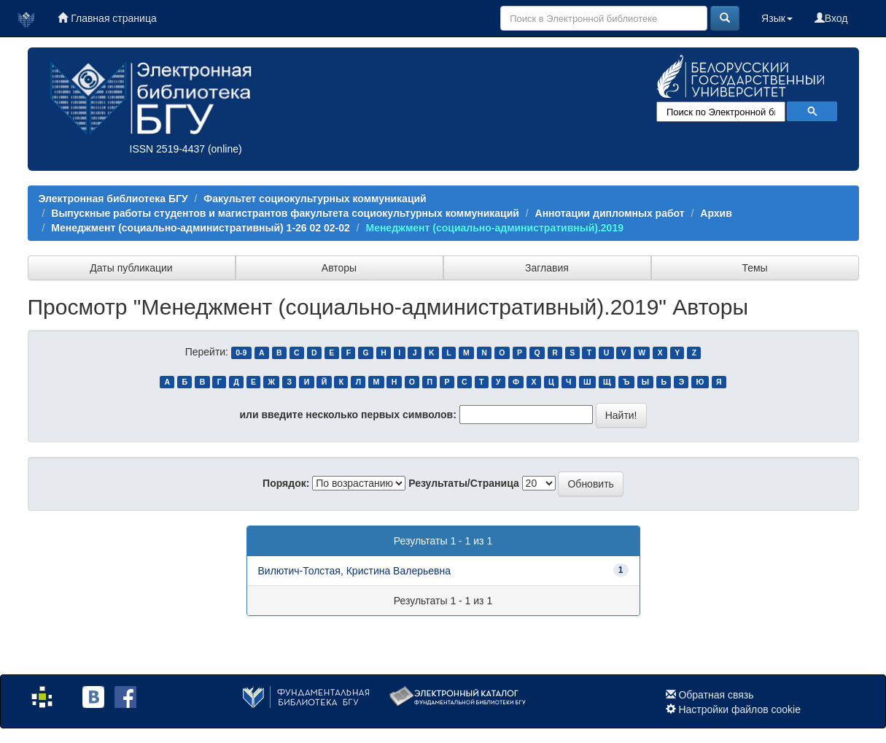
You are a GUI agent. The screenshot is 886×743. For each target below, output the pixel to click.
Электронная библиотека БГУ (113, 198)
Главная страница (107, 18)
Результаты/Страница (463, 483)
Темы (754, 268)
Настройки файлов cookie (739, 709)
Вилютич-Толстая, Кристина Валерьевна (354, 571)
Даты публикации (131, 268)
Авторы (339, 268)
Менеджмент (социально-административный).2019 (494, 228)
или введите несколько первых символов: (347, 414)
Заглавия (547, 268)
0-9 (241, 352)
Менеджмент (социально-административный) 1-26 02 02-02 (200, 228)
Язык (777, 18)
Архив (715, 213)
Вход (831, 18)
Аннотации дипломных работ (610, 213)
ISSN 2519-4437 (168, 149)
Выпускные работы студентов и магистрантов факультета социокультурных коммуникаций (285, 213)
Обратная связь (715, 695)
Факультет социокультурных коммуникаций (314, 198)
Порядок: (286, 483)
